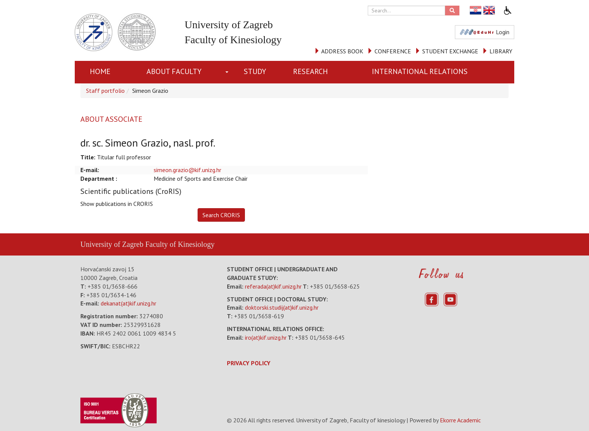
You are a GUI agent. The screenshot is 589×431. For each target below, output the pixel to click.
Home (100, 71)
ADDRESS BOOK (342, 51)
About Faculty (173, 71)
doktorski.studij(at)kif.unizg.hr (282, 307)
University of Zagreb (111, 244)
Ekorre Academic (460, 420)
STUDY (255, 71)
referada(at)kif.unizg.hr (273, 286)
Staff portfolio (105, 90)
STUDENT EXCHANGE (450, 51)
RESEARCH (310, 71)
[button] (228, 72)
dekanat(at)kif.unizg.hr (128, 303)
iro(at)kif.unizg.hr (266, 337)
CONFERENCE (393, 51)
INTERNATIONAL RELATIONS (420, 71)
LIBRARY (500, 51)
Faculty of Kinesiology (179, 244)
